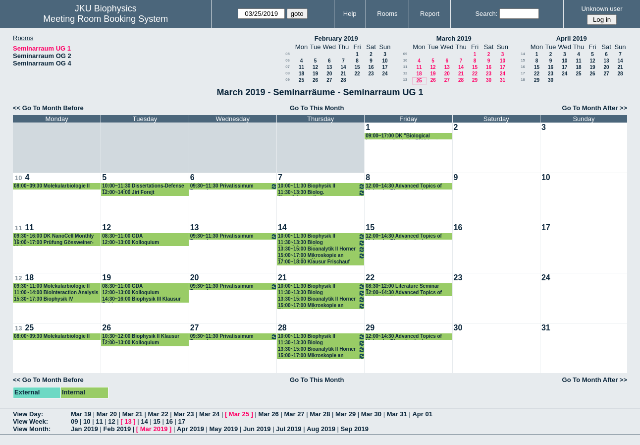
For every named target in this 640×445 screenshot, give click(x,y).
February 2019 (336, 38)
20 (329, 73)
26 (315, 80)
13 (329, 67)
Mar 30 (371, 414)
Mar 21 (132, 414)
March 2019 (454, 38)
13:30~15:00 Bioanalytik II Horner (321, 249)
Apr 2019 (190, 429)
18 (301, 73)
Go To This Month (317, 108)
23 (370, 73)
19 (315, 73)
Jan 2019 (84, 429)
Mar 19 (81, 414)
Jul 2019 (288, 429)
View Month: (32, 429)
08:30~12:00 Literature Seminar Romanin (402, 286)
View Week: (30, 421)
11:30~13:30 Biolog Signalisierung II (321, 243)
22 (357, 73)
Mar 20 (107, 414)
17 (384, 67)
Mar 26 (269, 414)
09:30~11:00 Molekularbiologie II (52, 286)
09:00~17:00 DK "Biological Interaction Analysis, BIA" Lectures (407, 136)
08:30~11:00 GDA (122, 236)
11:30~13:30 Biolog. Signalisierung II (321, 193)
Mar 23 (183, 414)
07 (287, 66)
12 (315, 67)
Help (350, 13)
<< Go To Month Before (48, 108)
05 (287, 54)
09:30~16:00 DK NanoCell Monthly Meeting (54, 236)
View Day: (28, 414)
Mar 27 (294, 414)
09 (287, 79)
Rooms (387, 13)
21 (343, 73)
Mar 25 (239, 414)
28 (343, 80)
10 (384, 61)
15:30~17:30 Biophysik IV (43, 299)
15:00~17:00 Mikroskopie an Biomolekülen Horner (321, 256)
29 (475, 80)
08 (287, 73)
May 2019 (224, 429)
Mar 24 (209, 414)
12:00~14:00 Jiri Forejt (128, 192)
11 (301, 67)
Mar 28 (320, 414)
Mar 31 (397, 414)
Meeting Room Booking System (105, 19)
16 (370, 67)
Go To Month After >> (594, 108)
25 (301, 80)
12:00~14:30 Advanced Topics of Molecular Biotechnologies (404, 186)
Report (429, 13)
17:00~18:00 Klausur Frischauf (314, 261)
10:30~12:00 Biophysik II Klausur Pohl (140, 336)
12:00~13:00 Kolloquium (130, 242)
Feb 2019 (117, 429)
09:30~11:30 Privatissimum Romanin (233, 186)
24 (384, 73)
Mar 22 (158, 414)
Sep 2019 (355, 429)
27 (329, 80)
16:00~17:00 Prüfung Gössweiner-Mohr (54, 243)
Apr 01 (422, 414)
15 (357, 67)
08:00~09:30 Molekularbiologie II (52, 186)
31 (502, 80)
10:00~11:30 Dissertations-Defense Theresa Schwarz (143, 186)
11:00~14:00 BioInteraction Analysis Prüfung (56, 293)
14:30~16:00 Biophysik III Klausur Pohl (141, 299)
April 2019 (571, 38)
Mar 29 (345, 414)
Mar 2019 (154, 429)
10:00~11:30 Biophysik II (321, 186)
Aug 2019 (321, 429)
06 (287, 60)
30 (488, 80)
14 (343, 67)
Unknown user (602, 8)
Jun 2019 (257, 429)
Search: (486, 13)
